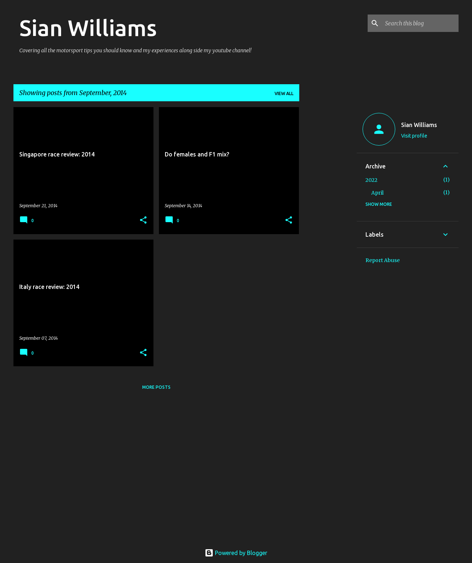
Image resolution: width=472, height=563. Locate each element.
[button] (143, 220)
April (377, 192)
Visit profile (414, 136)
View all (284, 93)
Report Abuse (382, 260)
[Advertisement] (328, 216)
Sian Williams (88, 27)
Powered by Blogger (236, 553)
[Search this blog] (420, 23)
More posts (156, 387)
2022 (371, 180)
